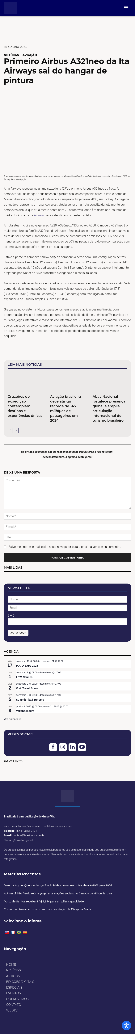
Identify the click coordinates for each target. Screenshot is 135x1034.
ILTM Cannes (24, 677)
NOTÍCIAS (11, 54)
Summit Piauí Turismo (30, 699)
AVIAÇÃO (30, 54)
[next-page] (16, 430)
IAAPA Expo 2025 (27, 665)
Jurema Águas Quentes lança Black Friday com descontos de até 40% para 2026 (58, 885)
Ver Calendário (13, 719)
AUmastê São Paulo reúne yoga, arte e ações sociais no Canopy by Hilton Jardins (58, 893)
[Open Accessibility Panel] (126, 1025)
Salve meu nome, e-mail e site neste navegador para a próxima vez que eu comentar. (65, 547)
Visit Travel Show (27, 688)
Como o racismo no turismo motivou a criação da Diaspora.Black (47, 909)
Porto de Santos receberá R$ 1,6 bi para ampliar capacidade (44, 901)
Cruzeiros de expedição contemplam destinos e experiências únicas (25, 406)
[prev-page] (10, 430)
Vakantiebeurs (25, 710)
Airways (39, 215)
